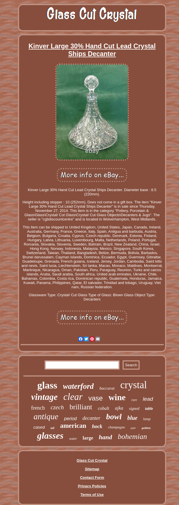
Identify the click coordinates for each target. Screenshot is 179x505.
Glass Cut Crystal (92, 460)
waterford (78, 386)
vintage (44, 397)
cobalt (103, 408)
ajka (119, 408)
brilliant (81, 407)
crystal (133, 384)
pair (133, 428)
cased (39, 427)
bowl (113, 416)
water (73, 439)
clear (73, 397)
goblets (146, 428)
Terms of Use (91, 494)
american (73, 425)
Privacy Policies (92, 486)
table (149, 408)
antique (46, 416)
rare (134, 400)
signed (134, 408)
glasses (50, 435)
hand (105, 437)
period (70, 418)
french (38, 408)
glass (47, 385)
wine (117, 397)
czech (57, 407)
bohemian (132, 436)
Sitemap (92, 469)
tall (52, 428)
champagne (116, 427)
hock (97, 426)
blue (132, 418)
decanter (91, 418)
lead (148, 399)
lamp (146, 419)
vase (95, 398)
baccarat (107, 388)
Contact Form (92, 477)
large (88, 438)
